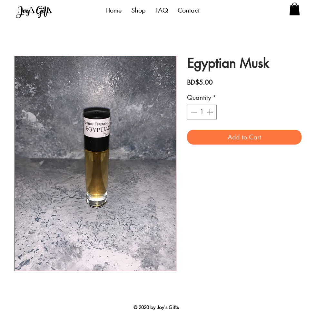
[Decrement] (193, 112)
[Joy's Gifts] (45, 12)
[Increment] (210, 112)
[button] (294, 9)
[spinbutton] (202, 112)
